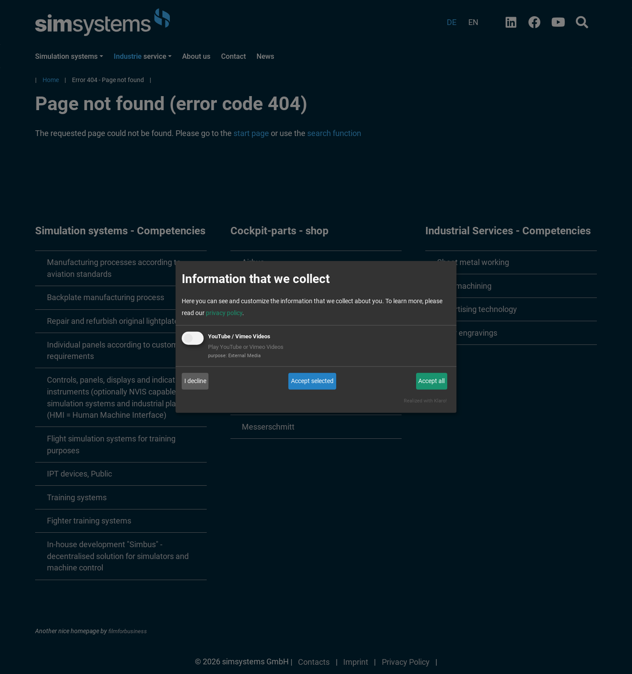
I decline (195, 380)
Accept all (431, 380)
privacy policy (224, 312)
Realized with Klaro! (425, 401)
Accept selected (312, 380)
